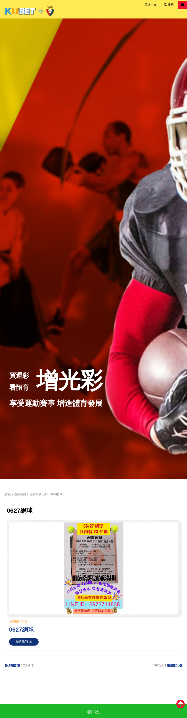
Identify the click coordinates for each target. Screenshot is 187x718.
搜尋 (169, 4)
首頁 (8, 494)
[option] (93, 248)
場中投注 (93, 712)
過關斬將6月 (38, 494)
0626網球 (167, 665)
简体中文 (150, 4)
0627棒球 (19, 665)
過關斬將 (20, 494)
